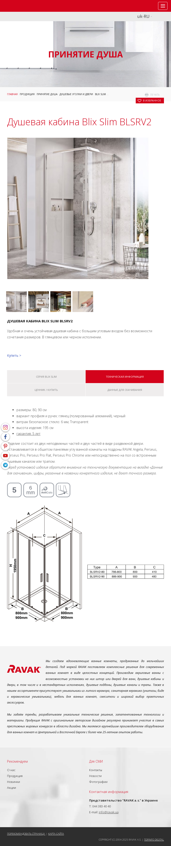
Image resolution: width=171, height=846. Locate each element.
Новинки (13, 782)
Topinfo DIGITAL (154, 839)
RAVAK (17, 6)
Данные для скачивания (124, 390)
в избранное (152, 100)
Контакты (95, 770)
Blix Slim (100, 94)
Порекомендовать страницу (26, 833)
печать (155, 94)
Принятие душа (47, 94)
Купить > (14, 355)
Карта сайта (56, 833)
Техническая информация (125, 376)
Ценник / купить (46, 390)
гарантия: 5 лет (28, 433)
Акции (11, 787)
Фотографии (98, 782)
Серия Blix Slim (46, 376)
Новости (95, 776)
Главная (12, 94)
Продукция (27, 94)
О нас (11, 770)
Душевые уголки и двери (76, 94)
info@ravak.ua (109, 812)
